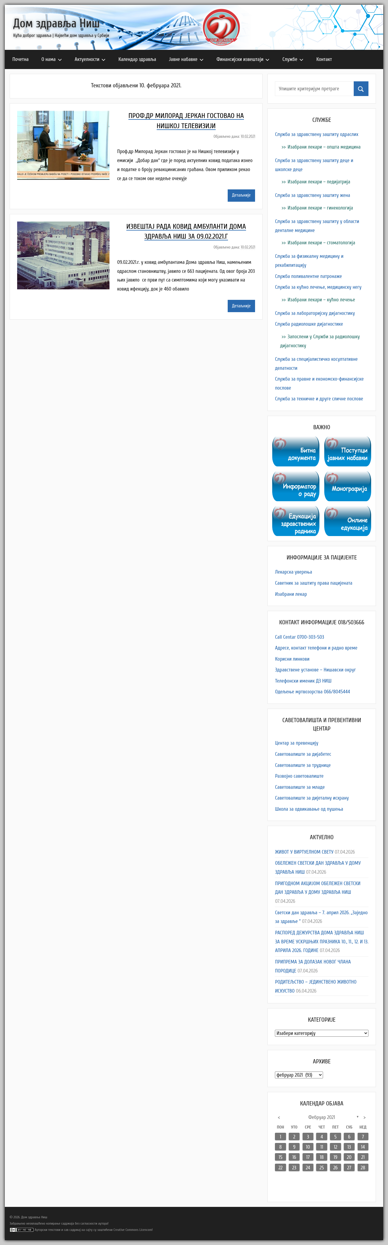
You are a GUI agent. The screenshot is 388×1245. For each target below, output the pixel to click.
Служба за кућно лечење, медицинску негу (318, 287)
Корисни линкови (292, 659)
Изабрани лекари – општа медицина (324, 147)
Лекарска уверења (293, 572)
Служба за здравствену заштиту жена (312, 195)
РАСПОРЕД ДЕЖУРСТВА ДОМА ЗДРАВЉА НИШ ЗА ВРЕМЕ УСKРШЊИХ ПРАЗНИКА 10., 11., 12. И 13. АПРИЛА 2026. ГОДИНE (321, 942)
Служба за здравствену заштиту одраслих (316, 134)
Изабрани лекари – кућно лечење (321, 300)
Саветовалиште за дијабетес (303, 754)
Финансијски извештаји (243, 59)
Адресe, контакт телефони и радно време (316, 648)
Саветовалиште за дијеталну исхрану (312, 798)
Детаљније (241, 195)
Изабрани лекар (291, 594)
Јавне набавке (186, 59)
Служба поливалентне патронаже (308, 276)
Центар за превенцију (296, 743)
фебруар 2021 (321, 1117)
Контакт (324, 59)
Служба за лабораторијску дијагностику (315, 313)
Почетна (20, 59)
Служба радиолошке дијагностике (309, 324)
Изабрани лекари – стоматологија (321, 243)
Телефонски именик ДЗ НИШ (303, 681)
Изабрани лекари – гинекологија (320, 208)
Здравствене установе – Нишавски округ (315, 670)
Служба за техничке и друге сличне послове (319, 399)
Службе (292, 59)
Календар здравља (137, 59)
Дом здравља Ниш (56, 23)
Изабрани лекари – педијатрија (319, 182)
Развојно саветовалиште (299, 776)
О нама (52, 59)
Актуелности (90, 59)
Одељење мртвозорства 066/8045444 (312, 692)
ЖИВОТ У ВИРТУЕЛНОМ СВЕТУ (304, 852)
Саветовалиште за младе (300, 787)
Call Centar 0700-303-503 (299, 637)
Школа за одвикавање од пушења (309, 809)
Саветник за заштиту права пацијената (313, 583)
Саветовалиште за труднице (303, 765)
